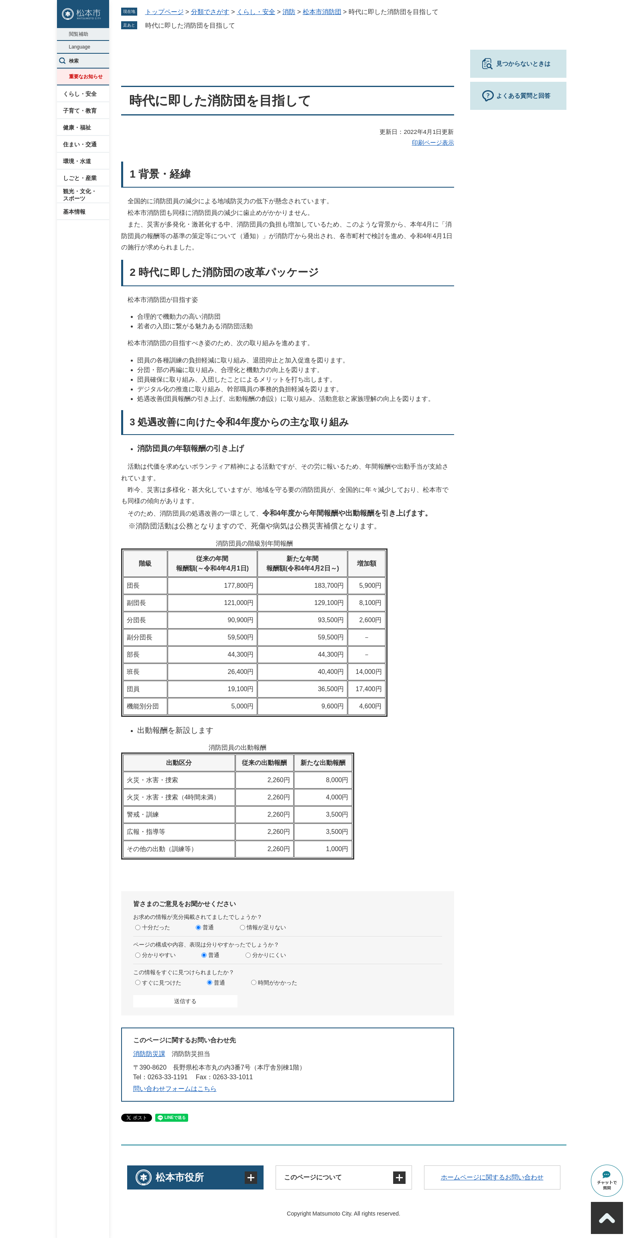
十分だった (156, 927)
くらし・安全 (80, 94)
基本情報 (74, 211)
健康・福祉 (77, 127)
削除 (240, 25)
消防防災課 (149, 1053)
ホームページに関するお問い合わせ (492, 1177)
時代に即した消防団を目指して (190, 25)
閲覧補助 (78, 34)
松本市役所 (180, 1177)
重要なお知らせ (86, 76)
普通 (208, 927)
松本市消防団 (322, 11)
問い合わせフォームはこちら (175, 1088)
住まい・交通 (80, 144)
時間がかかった (277, 982)
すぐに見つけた (161, 982)
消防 (288, 11)
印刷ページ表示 (433, 142)
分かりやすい (159, 955)
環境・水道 (77, 161)
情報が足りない (266, 927)
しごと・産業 (80, 178)
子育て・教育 (80, 110)
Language (79, 47)
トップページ (164, 11)
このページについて (313, 1177)
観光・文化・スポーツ (80, 195)
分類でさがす (210, 11)
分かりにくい (269, 955)
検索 (74, 61)
